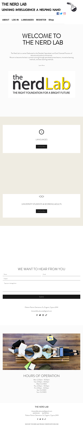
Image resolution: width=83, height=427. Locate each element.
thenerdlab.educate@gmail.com (41, 311)
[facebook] (58, 13)
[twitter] (61, 13)
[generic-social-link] (46, 315)
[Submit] (41, 297)
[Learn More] (42, 65)
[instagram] (64, 13)
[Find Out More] (41, 146)
